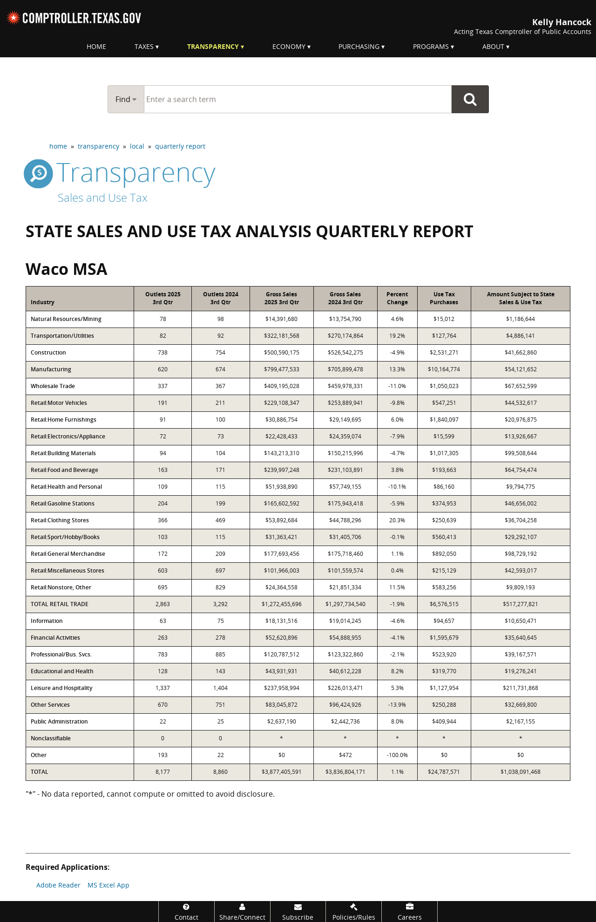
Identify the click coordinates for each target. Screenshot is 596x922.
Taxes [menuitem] (144, 46)
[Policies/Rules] (353, 911)
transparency (98, 146)
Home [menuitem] (96, 46)
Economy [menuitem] (288, 46)
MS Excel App (108, 885)
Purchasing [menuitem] (359, 46)
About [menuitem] (493, 46)
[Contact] (186, 911)
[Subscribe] (298, 911)
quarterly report (180, 146)
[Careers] (409, 911)
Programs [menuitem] (431, 46)
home (58, 146)
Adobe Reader (58, 885)
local (137, 146)
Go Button (470, 99)
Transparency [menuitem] (213, 46)
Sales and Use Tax (103, 197)
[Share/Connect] (242, 911)
